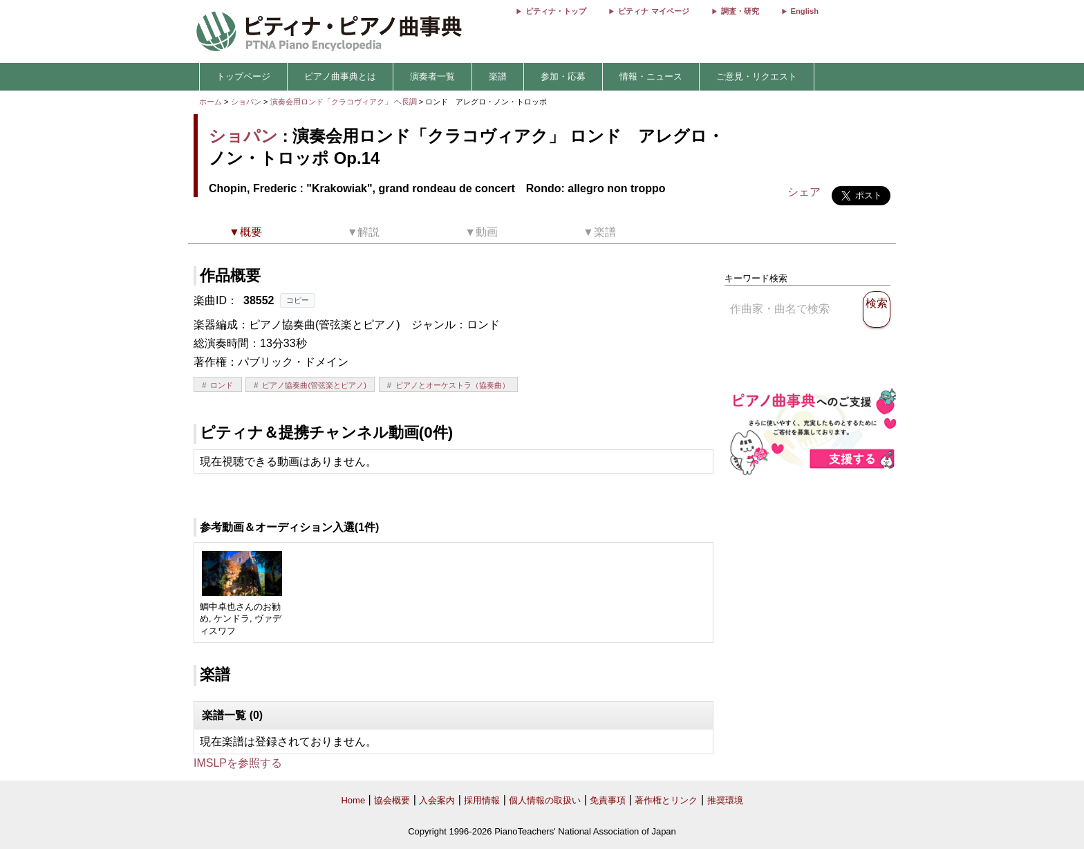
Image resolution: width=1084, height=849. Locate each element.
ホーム (210, 101)
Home (353, 800)
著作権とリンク (666, 800)
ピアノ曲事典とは (340, 76)
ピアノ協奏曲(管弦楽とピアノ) (314, 385)
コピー (297, 300)
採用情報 (482, 800)
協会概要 (392, 800)
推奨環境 (725, 800)
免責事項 (608, 800)
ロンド (221, 385)
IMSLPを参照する (238, 763)
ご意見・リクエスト (756, 76)
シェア (804, 192)
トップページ (243, 76)
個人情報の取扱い (545, 800)
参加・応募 (563, 76)
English (805, 11)
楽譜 (498, 76)
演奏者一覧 (432, 76)
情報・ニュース (650, 76)
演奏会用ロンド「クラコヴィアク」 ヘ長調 (343, 101)
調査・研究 (740, 11)
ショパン (246, 101)
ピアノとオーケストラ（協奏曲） (452, 385)
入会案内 (437, 800)
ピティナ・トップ (555, 11)
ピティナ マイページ (653, 11)
